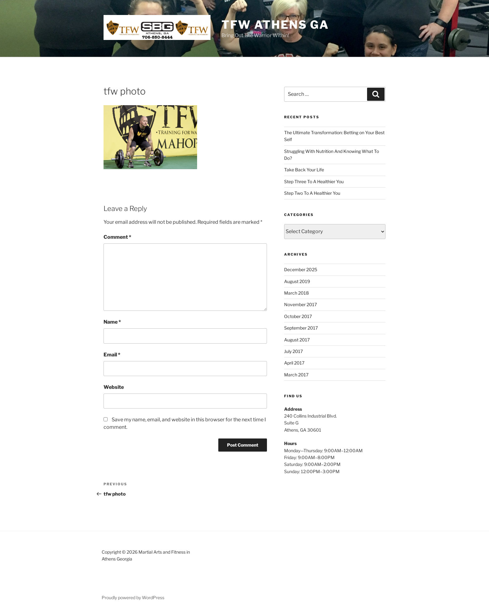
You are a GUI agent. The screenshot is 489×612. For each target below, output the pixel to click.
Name (112, 322)
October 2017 (298, 316)
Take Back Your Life (304, 169)
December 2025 (300, 269)
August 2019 (297, 281)
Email (112, 355)
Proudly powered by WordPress (133, 597)
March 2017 (296, 374)
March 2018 (296, 293)
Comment (117, 237)
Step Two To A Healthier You (312, 193)
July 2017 (293, 351)
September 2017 (301, 327)
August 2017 (297, 339)
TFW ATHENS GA (275, 25)
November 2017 (300, 304)
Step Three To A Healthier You (314, 181)
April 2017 (294, 362)
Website (114, 387)
